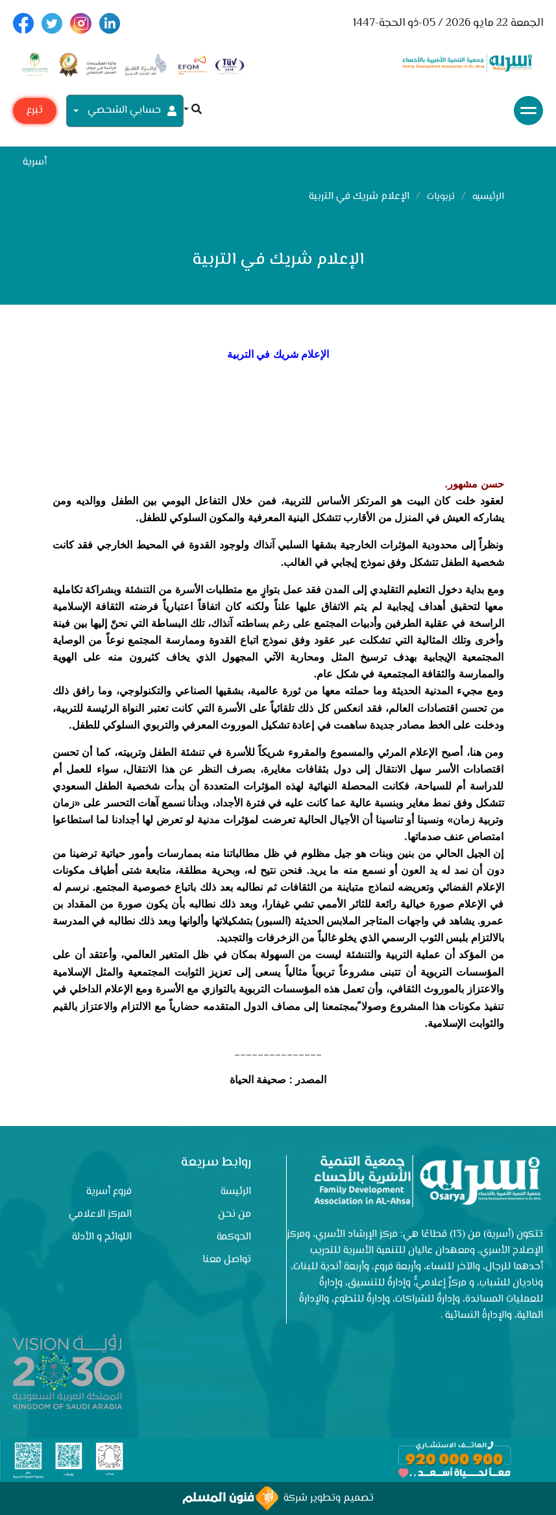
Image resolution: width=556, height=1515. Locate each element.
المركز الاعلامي (100, 1214)
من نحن (234, 1214)
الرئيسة (236, 1192)
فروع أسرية (109, 1192)
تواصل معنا (226, 1260)
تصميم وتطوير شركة (278, 1498)
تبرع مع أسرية (35, 113)
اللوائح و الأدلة (102, 1237)
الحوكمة (234, 1237)
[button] (193, 110)
